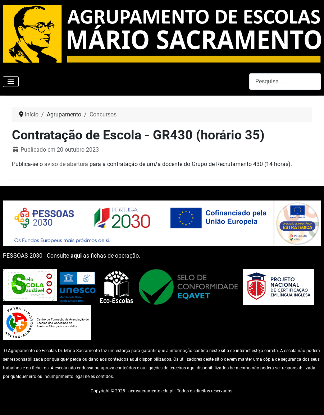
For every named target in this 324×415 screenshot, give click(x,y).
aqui (76, 255)
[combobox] (285, 81)
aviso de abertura (66, 164)
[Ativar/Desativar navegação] (11, 81)
